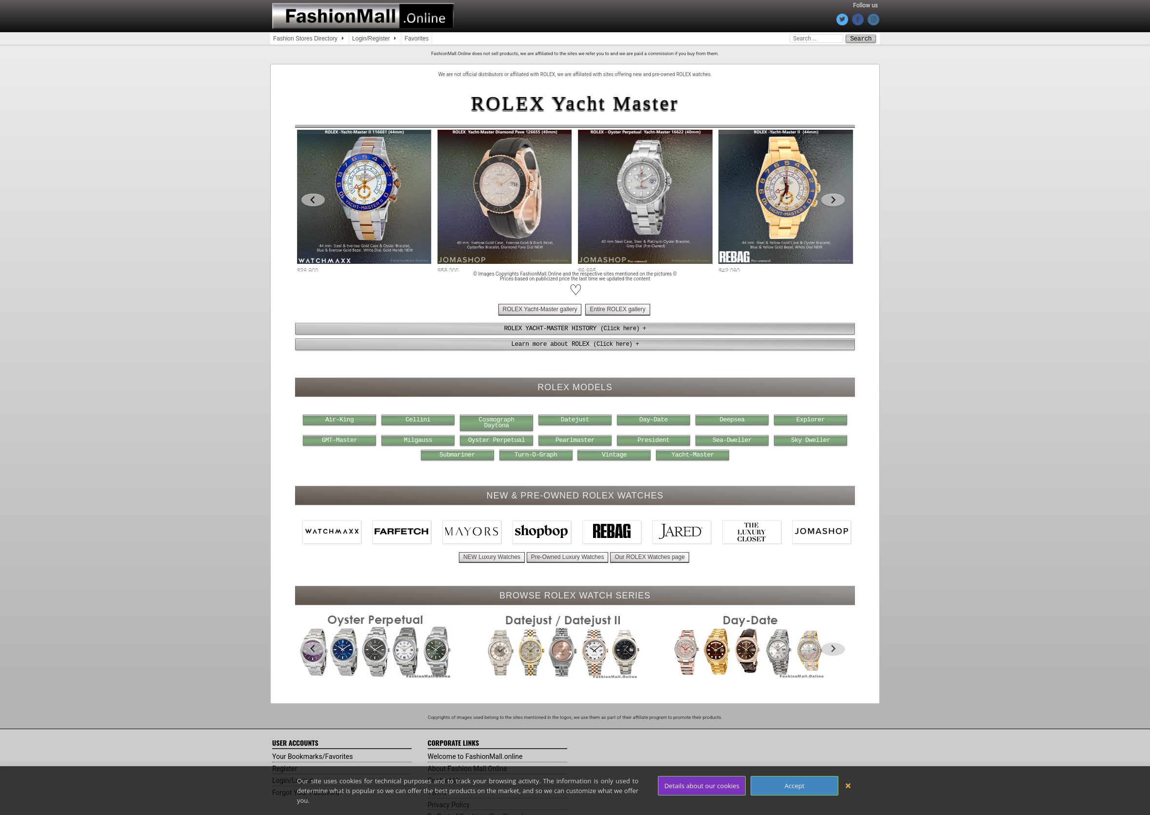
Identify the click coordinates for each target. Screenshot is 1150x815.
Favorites (416, 38)
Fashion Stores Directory (305, 38)
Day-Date (653, 418)
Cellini (418, 418)
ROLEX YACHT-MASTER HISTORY (550, 327)
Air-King (339, 418)
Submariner (457, 453)
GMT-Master (339, 439)
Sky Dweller (810, 439)
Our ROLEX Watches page (650, 555)
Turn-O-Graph (536, 453)
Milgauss (418, 439)
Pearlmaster (575, 439)
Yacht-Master (693, 453)
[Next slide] (833, 199)
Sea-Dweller (732, 439)
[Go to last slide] (313, 199)
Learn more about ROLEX (550, 342)
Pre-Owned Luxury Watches (567, 555)
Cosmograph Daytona (497, 421)
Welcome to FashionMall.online (475, 755)
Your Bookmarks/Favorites (312, 755)
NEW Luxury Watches (491, 555)
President (653, 439)
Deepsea (731, 418)
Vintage (614, 453)
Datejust (575, 418)
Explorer (810, 418)
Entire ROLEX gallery (617, 308)
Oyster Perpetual (496, 439)
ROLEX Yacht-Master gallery (540, 308)
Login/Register (371, 38)
